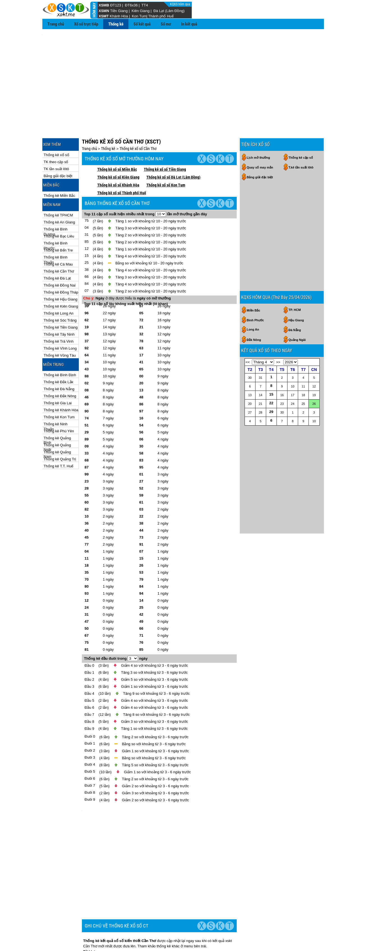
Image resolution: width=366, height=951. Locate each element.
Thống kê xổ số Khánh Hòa (118, 160)
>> (278, 312)
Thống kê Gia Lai (58, 378)
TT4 (144, 5)
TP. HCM (295, 259)
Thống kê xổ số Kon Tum (165, 160)
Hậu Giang (296, 269)
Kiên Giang (140, 11)
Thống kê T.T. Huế (58, 441)
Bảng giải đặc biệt (58, 151)
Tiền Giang (119, 11)
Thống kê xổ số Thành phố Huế (121, 167)
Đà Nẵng (295, 279)
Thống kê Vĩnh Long (60, 323)
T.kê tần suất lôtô (301, 142)
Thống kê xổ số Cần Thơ (137, 123)
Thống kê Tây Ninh (59, 309)
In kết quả (189, 24)
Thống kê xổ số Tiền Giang (165, 144)
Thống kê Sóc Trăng (60, 295)
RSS (318, 937)
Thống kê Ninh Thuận (56, 399)
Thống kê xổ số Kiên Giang (118, 152)
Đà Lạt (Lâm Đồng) (169, 11)
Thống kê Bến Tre (58, 225)
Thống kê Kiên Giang (61, 281)
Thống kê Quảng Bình (57, 413)
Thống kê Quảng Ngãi (57, 420)
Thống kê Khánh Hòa (61, 385)
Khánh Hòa (119, 16)
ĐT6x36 (131, 5)
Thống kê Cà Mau (58, 239)
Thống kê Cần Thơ (59, 246)
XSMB (104, 5)
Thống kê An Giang (59, 197)
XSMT (104, 16)
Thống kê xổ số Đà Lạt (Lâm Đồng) (173, 152)
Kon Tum (139, 16)
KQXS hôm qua (180, 4)
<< (248, 312)
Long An (253, 279)
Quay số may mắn (260, 142)
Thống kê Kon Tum (59, 392)
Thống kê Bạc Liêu (59, 211)
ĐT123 (115, 5)
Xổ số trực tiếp (86, 24)
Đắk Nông (254, 289)
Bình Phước (255, 269)
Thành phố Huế (160, 16)
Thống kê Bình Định (60, 350)
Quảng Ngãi (297, 289)
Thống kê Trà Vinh (59, 316)
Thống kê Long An (58, 288)
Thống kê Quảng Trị (60, 434)
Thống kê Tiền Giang (61, 302)
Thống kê (115, 24)
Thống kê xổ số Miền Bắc (117, 144)
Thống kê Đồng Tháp (61, 267)
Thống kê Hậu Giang (61, 274)
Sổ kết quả (142, 24)
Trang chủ (55, 24)
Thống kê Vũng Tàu (60, 330)
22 (271, 352)
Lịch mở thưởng (258, 132)
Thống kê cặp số (301, 132)
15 (271, 344)
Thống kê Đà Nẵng (59, 364)
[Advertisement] (183, 73)
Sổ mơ (166, 24)
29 (271, 361)
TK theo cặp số (56, 137)
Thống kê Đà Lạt (57, 253)
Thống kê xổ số (56, 130)
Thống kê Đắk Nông (60, 371)
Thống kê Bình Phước (56, 218)
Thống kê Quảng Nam (57, 427)
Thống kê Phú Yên (59, 406)
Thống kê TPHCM (58, 190)
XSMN (104, 11)
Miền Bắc (253, 260)
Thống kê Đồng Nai (60, 260)
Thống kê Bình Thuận (56, 232)
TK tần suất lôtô (56, 144)
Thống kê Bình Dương (56, 204)
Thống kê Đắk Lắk (58, 357)
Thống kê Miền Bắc (59, 170)
